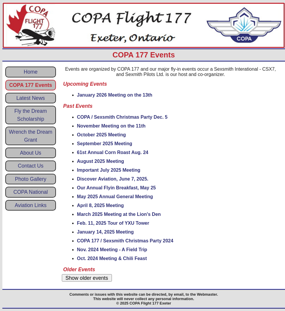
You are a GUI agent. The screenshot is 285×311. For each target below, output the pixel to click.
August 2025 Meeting (100, 161)
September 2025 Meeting (104, 143)
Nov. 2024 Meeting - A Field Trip (112, 249)
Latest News (30, 98)
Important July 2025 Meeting (108, 170)
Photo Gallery (31, 179)
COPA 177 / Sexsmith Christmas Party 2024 (125, 240)
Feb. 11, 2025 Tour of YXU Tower (113, 223)
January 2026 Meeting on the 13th (114, 94)
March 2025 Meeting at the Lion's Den (119, 214)
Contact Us (30, 166)
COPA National (30, 192)
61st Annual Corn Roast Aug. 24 (112, 152)
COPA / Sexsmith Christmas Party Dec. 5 (122, 117)
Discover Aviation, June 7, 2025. (112, 178)
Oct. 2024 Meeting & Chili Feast (112, 258)
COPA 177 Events (30, 85)
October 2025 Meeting (101, 134)
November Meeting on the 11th (111, 125)
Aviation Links (31, 205)
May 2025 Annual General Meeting (115, 196)
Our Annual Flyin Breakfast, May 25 (116, 187)
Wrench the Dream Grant (30, 136)
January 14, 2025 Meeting (105, 231)
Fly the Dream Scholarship (30, 115)
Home (31, 72)
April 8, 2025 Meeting (100, 205)
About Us (30, 153)
